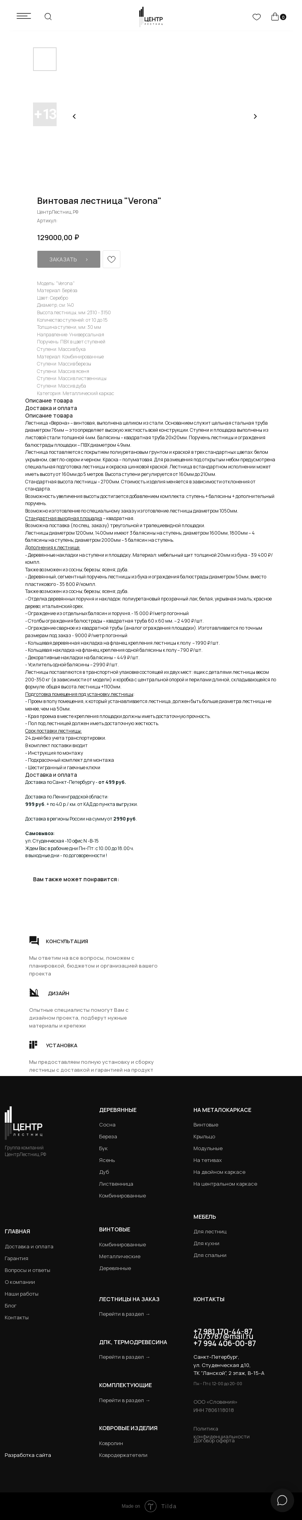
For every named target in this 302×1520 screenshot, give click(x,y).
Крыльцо (204, 1136)
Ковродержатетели (123, 1454)
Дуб (104, 1171)
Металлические (119, 1256)
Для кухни (206, 1243)
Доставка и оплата (29, 1246)
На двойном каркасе (219, 1171)
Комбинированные (122, 1195)
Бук (103, 1148)
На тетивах (207, 1160)
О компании (20, 1281)
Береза (108, 1136)
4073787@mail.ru (223, 1336)
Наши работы (22, 1293)
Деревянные (117, 1109)
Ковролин (111, 1443)
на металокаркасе (222, 1109)
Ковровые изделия (128, 1428)
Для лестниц (209, 1231)
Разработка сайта (28, 1454)
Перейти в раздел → (124, 1313)
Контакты (17, 1317)
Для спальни (209, 1255)
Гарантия (16, 1258)
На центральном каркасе (225, 1183)
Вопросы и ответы (27, 1270)
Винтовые (205, 1124)
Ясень (107, 1160)
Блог (11, 1305)
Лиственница (116, 1183)
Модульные (208, 1148)
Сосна (107, 1124)
